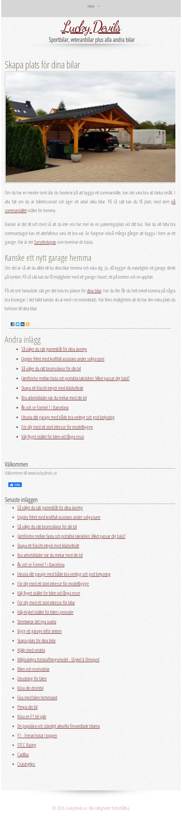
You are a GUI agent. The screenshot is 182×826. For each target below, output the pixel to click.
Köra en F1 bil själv (31, 716)
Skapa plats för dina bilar (36, 640)
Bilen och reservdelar (33, 669)
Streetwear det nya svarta (36, 621)
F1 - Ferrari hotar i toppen (37, 735)
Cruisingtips (26, 763)
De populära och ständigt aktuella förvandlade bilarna (58, 726)
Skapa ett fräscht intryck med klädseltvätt (52, 388)
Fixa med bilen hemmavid (37, 697)
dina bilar (94, 290)
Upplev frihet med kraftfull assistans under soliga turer (63, 358)
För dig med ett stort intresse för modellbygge (57, 426)
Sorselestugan (45, 242)
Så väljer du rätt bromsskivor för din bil (51, 368)
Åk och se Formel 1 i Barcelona (44, 407)
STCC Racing (26, 745)
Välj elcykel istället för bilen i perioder (45, 612)
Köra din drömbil (30, 688)
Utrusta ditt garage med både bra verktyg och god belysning (68, 417)
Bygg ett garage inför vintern (39, 631)
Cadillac (23, 754)
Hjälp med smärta (31, 650)
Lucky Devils (91, 26)
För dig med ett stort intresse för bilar (46, 602)
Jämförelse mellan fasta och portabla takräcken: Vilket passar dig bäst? (75, 378)
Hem (91, 6)
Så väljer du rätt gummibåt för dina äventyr (54, 349)
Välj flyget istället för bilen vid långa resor (52, 436)
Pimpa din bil (27, 707)
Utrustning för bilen (32, 678)
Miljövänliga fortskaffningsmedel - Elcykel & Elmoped (58, 659)
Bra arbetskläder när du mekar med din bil (54, 397)
